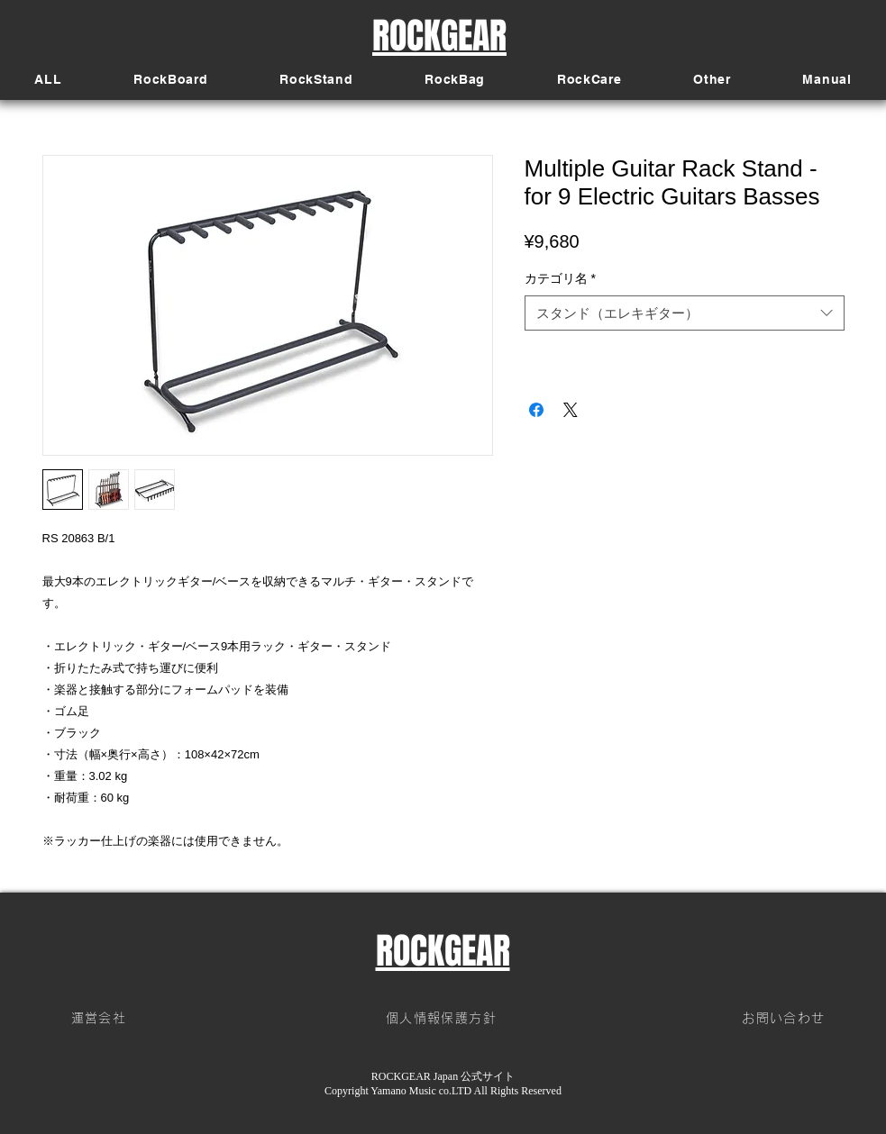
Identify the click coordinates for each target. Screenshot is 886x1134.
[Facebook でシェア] (536, 410)
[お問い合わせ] (786, 1019)
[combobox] (685, 313)
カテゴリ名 (560, 278)
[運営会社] (101, 1019)
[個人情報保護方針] (443, 1019)
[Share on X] (570, 410)
